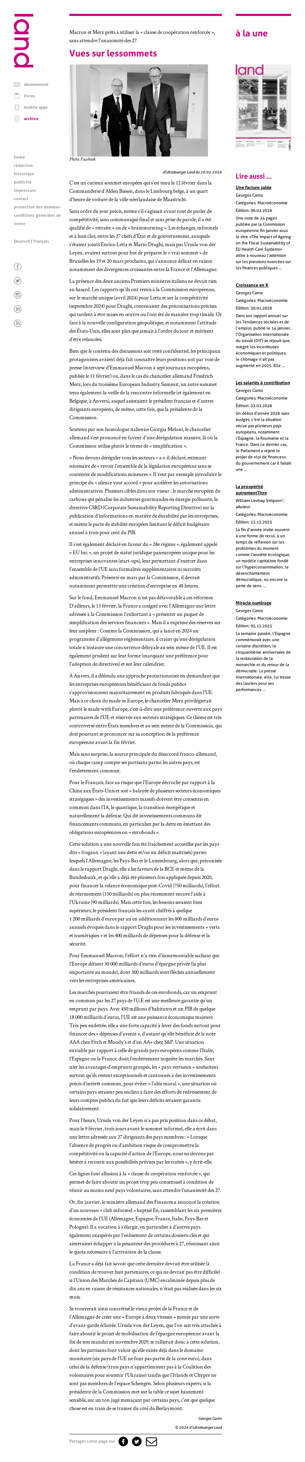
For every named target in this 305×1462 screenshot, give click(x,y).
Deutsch (22, 241)
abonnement (36, 84)
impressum (25, 190)
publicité (23, 182)
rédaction (23, 165)
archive (31, 118)
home (19, 157)
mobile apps (36, 107)
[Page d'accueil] (23, 66)
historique (24, 173)
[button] (151, 1441)
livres (29, 95)
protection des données (37, 207)
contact (21, 198)
